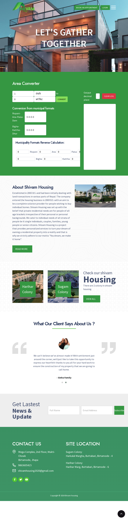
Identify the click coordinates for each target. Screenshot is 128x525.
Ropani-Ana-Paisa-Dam (17, 117)
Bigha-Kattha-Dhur (16, 130)
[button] (62, 382)
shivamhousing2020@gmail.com (36, 471)
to (57, 93)
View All (91, 298)
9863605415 (25, 466)
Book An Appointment (86, 7)
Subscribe (119, 410)
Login (105, 7)
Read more (21, 248)
